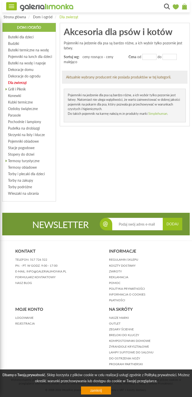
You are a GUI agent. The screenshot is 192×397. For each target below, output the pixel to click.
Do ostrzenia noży (124, 358)
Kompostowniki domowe (129, 341)
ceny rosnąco (92, 57)
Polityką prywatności (160, 375)
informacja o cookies (127, 294)
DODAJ (172, 224)
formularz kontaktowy (35, 277)
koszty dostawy (122, 265)
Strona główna (15, 17)
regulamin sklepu (123, 259)
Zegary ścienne (121, 329)
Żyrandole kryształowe (129, 346)
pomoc (114, 283)
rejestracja (25, 323)
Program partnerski (126, 364)
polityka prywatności (127, 288)
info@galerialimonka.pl (46, 271)
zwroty (115, 271)
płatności (117, 300)
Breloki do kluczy (124, 335)
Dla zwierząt (69, 17)
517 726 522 (38, 259)
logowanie (24, 318)
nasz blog (23, 283)
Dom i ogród (42, 17)
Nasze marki (119, 318)
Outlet (114, 323)
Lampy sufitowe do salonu (131, 352)
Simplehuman (157, 114)
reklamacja (118, 277)
